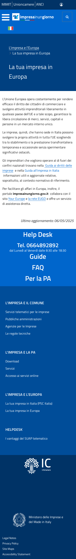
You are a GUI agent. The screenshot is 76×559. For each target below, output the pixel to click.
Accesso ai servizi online (21, 375)
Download (12, 361)
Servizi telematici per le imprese (27, 311)
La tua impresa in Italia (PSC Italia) (28, 403)
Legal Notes (9, 538)
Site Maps (8, 549)
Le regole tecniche (17, 333)
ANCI (40, 4)
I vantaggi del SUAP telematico (26, 438)
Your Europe (16, 198)
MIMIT (6, 4)
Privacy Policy (10, 543)
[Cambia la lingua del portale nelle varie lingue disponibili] (10, 28)
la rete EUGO (37, 198)
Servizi (10, 368)
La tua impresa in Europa (22, 410)
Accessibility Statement (16, 554)
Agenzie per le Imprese (20, 326)
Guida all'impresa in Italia (42, 170)
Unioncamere (23, 4)
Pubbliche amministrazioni (23, 319)
